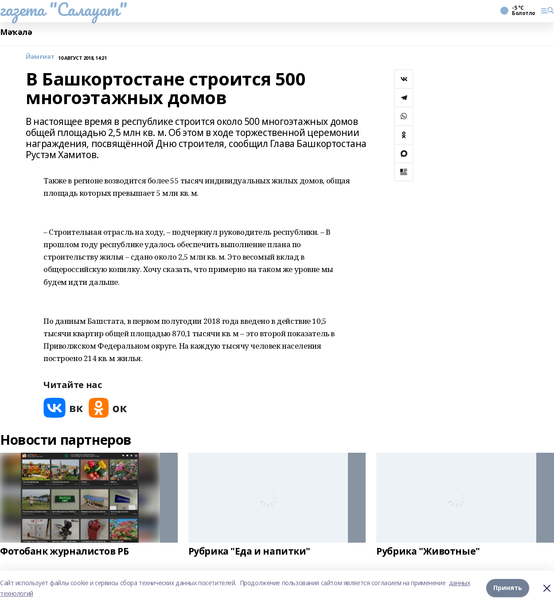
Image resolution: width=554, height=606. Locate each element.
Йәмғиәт (40, 57)
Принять (507, 588)
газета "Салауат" (63, 9)
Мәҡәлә (16, 32)
